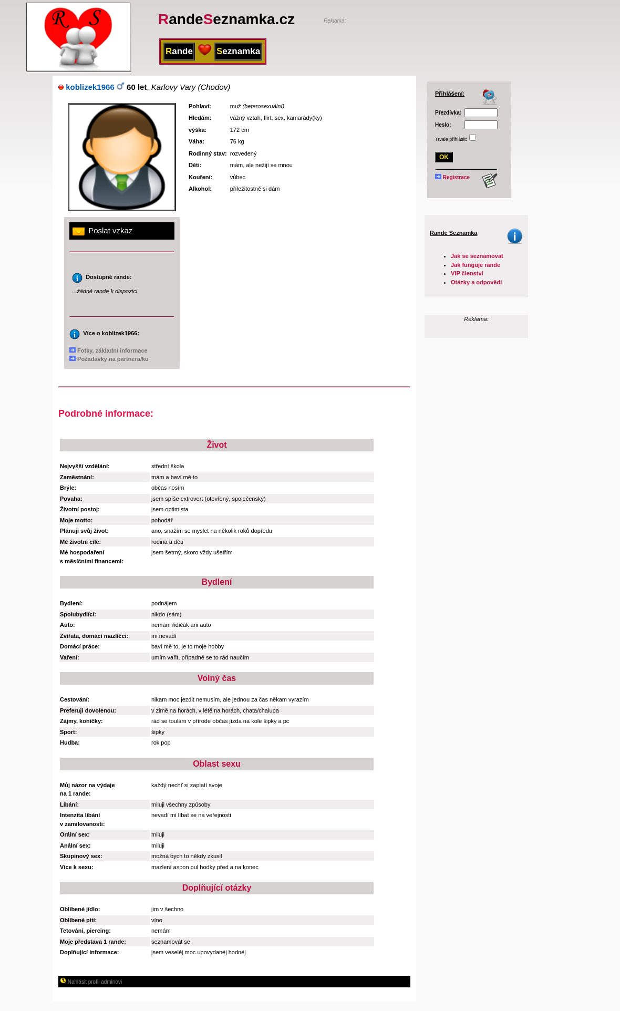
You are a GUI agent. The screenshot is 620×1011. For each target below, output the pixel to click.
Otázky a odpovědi (476, 282)
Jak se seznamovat (477, 256)
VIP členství (467, 273)
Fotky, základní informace (108, 350)
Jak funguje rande (475, 265)
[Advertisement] (447, 40)
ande (179, 51)
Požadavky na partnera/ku (109, 359)
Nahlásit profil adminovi (91, 982)
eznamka (238, 51)
